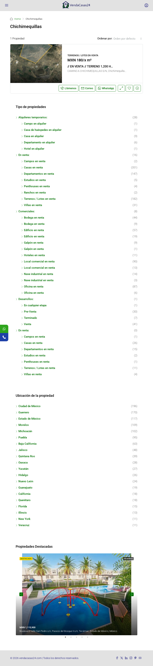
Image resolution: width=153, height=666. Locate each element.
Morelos (23, 425)
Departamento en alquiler (39, 142)
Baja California (27, 443)
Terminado (30, 318)
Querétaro (24, 500)
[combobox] (127, 39)
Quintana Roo (26, 456)
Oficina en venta (34, 292)
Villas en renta (33, 374)
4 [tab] (84, 638)
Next (132, 594)
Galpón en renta (33, 242)
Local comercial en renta (39, 261)
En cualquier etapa (35, 305)
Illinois (22, 512)
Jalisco (22, 450)
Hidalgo (23, 475)
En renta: (23, 330)
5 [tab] (89, 638)
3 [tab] (78, 638)
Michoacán (25, 431)
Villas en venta (33, 205)
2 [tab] (73, 638)
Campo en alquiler (35, 123)
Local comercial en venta (39, 267)
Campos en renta (34, 336)
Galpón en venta (34, 249)
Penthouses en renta (36, 361)
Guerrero (23, 412)
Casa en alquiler (34, 136)
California (24, 494)
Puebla (22, 437)
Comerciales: (26, 211)
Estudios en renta (34, 355)
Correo (87, 88)
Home (17, 19)
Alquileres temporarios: (32, 117)
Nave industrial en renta (38, 274)
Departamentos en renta (39, 349)
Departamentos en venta (39, 173)
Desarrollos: (26, 299)
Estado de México (29, 418)
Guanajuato (25, 487)
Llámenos (68, 88)
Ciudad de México (29, 406)
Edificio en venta (34, 236)
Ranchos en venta (35, 192)
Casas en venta (33, 167)
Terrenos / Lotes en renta (39, 368)
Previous (21, 594)
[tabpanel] (76, 594)
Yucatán (23, 468)
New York (24, 519)
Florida (22, 506)
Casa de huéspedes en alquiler (42, 130)
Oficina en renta (33, 286)
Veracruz (23, 525)
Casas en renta (33, 343)
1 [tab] (67, 638)
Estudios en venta (35, 180)
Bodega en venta (34, 224)
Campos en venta (34, 161)
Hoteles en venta (34, 255)
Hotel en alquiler (34, 148)
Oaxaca (23, 462)
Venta (27, 324)
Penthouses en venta (37, 186)
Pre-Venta (30, 311)
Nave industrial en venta (38, 280)
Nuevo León (25, 481)
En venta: (23, 155)
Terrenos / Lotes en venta (39, 199)
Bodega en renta (34, 217)
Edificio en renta (34, 230)
